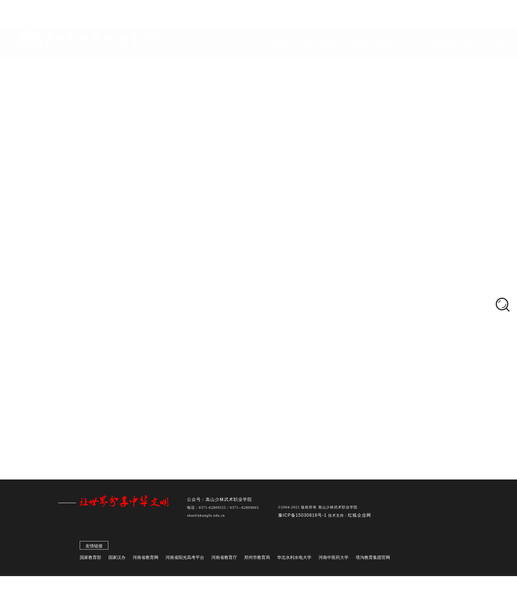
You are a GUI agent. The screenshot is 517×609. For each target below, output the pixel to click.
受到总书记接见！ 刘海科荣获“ (82, 391)
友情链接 (94, 547)
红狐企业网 (359, 516)
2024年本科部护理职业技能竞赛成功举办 (231, 389)
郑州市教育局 (257, 558)
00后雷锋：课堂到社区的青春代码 (222, 321)
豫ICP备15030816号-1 (303, 516)
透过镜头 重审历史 (202, 286)
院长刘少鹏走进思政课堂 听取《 (83, 377)
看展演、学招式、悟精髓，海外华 (85, 420)
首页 (222, 230)
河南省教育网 (145, 558)
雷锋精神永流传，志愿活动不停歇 (222, 304)
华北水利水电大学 (294, 558)
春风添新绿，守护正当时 (210, 269)
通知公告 (79, 320)
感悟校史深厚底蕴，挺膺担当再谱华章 (227, 355)
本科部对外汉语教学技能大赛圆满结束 (227, 372)
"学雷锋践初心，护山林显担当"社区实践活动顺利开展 (246, 252)
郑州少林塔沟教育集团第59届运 (83, 434)
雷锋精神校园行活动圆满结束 (216, 338)
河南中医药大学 (334, 558)
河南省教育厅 (224, 558)
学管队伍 (79, 273)
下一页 (346, 413)
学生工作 (244, 230)
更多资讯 (63, 449)
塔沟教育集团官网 (373, 558)
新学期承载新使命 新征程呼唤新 (83, 362)
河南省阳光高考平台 (185, 558)
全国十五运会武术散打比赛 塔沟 (83, 405)
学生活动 (79, 304)
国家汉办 (116, 558)
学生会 (76, 289)
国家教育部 (90, 558)
